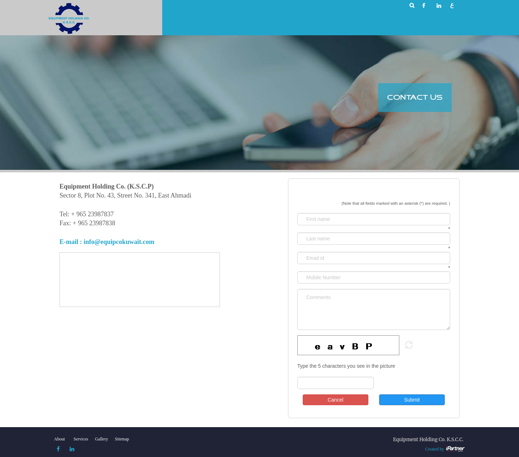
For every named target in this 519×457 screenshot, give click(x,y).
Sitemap (122, 439)
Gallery (101, 439)
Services (81, 439)
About (59, 439)
